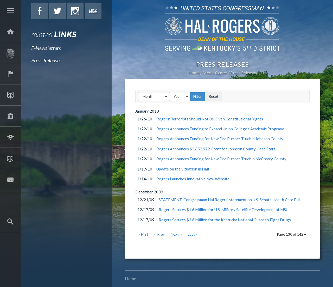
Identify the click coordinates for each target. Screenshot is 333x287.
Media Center (10, 158)
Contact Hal (10, 179)
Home (194, 72)
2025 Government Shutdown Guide (10, 200)
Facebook (39, 11)
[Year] (179, 96)
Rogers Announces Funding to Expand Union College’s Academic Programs (220, 128)
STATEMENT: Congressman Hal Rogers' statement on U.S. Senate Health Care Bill (229, 199)
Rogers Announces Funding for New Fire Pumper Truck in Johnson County (219, 138)
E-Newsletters (46, 48)
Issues (10, 94)
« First (143, 234)
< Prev (159, 234)
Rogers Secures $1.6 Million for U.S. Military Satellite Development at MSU (224, 209)
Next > (176, 234)
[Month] (153, 96)
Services (10, 73)
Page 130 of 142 (291, 234)
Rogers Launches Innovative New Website (192, 178)
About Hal (10, 52)
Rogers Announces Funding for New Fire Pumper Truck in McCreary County (221, 158)
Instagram (75, 11)
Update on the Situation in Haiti (183, 169)
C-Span (93, 11)
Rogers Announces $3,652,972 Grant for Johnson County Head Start (215, 148)
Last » (192, 234)
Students (10, 137)
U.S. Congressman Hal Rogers (222, 28)
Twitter (57, 11)
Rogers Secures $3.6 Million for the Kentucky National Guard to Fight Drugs (225, 219)
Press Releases (46, 60)
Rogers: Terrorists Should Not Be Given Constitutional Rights (209, 119)
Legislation (10, 116)
